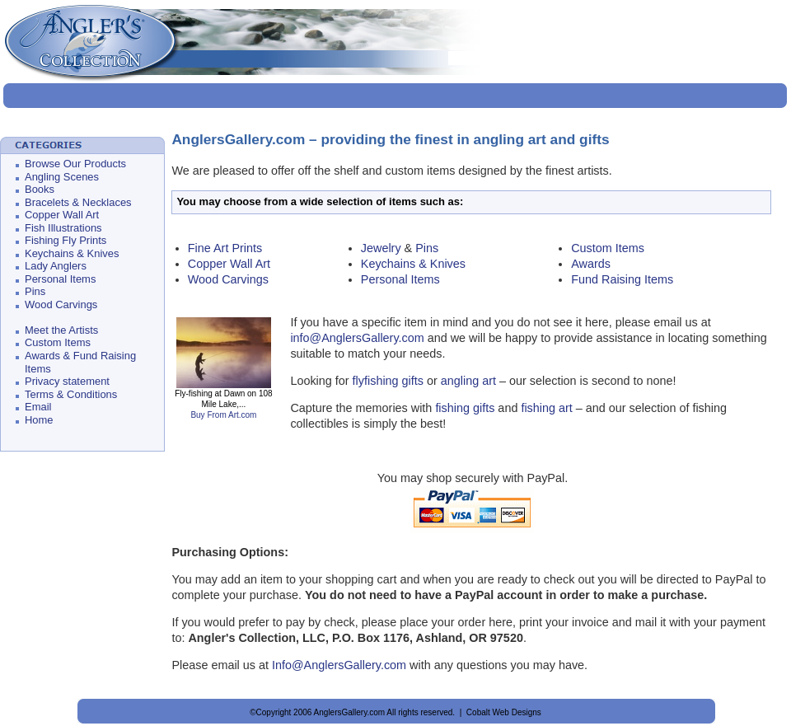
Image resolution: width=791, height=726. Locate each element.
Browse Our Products (75, 163)
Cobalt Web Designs (503, 712)
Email (38, 406)
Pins (35, 291)
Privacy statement (67, 381)
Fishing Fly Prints (65, 240)
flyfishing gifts (388, 380)
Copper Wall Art (62, 214)
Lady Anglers (56, 266)
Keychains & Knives (72, 253)
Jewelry (381, 248)
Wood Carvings (61, 304)
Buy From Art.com (223, 414)
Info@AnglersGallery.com (339, 665)
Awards (591, 263)
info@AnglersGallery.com (358, 337)
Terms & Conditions (71, 394)
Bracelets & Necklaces (78, 202)
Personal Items (60, 279)
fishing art (546, 408)
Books (39, 189)
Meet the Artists (61, 330)
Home (39, 420)
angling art (468, 380)
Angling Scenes (62, 177)
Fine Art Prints (225, 248)
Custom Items (58, 342)
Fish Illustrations (63, 228)
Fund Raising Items (622, 279)
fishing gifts (464, 408)
